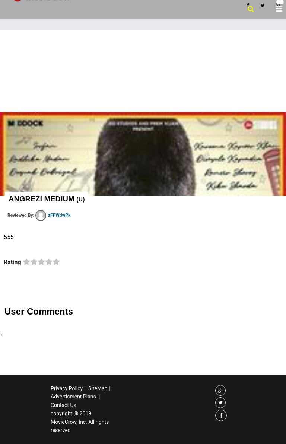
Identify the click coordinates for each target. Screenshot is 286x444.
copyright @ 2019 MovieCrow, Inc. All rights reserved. (80, 421)
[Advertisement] (143, 86)
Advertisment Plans (73, 397)
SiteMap (97, 388)
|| (85, 388)
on (26, 262)
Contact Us (63, 405)
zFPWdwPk (52, 215)
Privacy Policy (67, 388)
